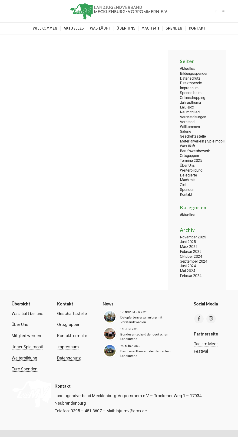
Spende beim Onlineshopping (192, 95)
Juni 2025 (188, 242)
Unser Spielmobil (27, 346)
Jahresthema (190, 102)
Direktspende (191, 83)
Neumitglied (190, 112)
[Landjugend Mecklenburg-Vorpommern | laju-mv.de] (119, 11)
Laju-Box (187, 107)
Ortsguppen (189, 155)
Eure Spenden (24, 368)
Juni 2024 (188, 266)
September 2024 (193, 261)
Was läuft (187, 146)
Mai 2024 (187, 271)
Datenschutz (190, 78)
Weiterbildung (191, 170)
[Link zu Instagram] (222, 11)
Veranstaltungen (193, 117)
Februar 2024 (191, 276)
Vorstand (187, 122)
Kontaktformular (72, 335)
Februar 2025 (191, 251)
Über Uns (187, 165)
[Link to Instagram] (211, 318)
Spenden (187, 189)
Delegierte (188, 175)
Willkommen (190, 127)
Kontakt (186, 194)
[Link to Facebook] (199, 318)
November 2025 (193, 237)
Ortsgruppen (68, 324)
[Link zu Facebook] (215, 11)
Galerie (185, 131)
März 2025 (189, 246)
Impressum (189, 88)
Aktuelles (187, 68)
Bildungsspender (194, 73)
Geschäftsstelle (193, 136)
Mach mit (187, 180)
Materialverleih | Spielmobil (202, 141)
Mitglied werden (26, 335)
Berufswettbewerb (195, 151)
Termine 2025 (191, 160)
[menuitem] (45, 28)
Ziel (183, 185)
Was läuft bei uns (27, 313)
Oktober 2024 (191, 256)
